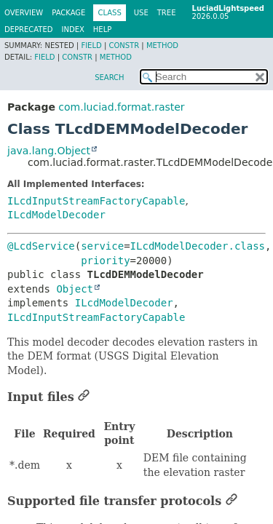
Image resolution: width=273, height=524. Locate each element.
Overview (23, 13)
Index (73, 29)
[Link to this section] (84, 397)
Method (162, 45)
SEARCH (109, 78)
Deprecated (28, 29)
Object (74, 289)
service (102, 246)
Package (68, 13)
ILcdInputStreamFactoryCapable (96, 201)
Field (91, 45)
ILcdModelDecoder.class (197, 246)
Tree (166, 13)
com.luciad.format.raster (121, 107)
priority (105, 260)
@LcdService (41, 246)
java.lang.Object (48, 150)
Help (102, 29)
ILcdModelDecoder (56, 215)
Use (141, 13)
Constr (123, 45)
